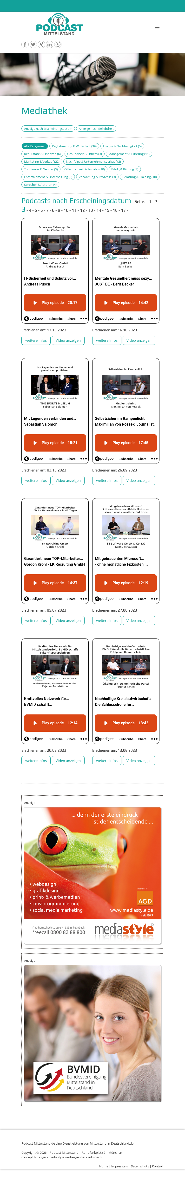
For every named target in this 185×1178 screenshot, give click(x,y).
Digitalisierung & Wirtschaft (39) (74, 146)
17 (123, 210)
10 (66, 210)
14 (98, 210)
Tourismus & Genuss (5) (41, 169)
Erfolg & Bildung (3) (124, 169)
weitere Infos (36, 340)
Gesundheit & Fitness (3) (84, 154)
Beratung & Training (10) (139, 177)
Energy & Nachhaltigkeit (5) (122, 146)
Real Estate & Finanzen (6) (42, 154)
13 (90, 210)
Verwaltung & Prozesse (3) (97, 177)
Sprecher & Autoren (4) (40, 184)
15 (107, 210)
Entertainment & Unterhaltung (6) (48, 177)
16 (115, 210)
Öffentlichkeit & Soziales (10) (84, 169)
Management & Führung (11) (129, 154)
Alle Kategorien (35, 146)
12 (82, 210)
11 (74, 210)
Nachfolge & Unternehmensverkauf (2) (93, 161)
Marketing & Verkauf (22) (41, 161)
